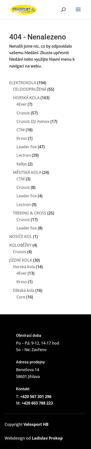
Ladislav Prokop (47, 438)
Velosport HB (36, 424)
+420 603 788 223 (37, 403)
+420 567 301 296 (35, 396)
